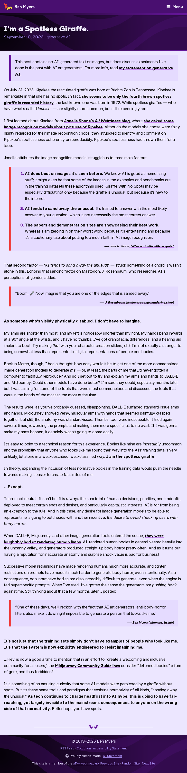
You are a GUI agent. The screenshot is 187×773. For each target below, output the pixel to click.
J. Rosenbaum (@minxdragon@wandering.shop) (139, 302)
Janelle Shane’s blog (97, 120)
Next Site (148, 763)
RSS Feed (67, 748)
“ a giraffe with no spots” (152, 246)
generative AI (58, 37)
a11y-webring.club (86, 763)
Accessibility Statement (110, 748)
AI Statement (112, 756)
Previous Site (109, 763)
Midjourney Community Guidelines (87, 665)
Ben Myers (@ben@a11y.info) (153, 623)
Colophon (84, 748)
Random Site (131, 763)
